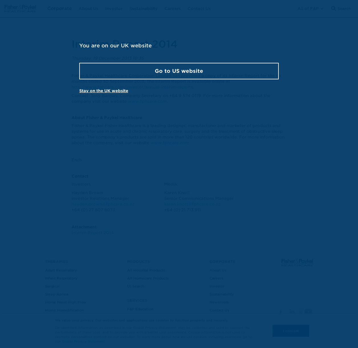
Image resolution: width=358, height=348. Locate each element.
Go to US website (179, 71)
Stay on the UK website (103, 90)
